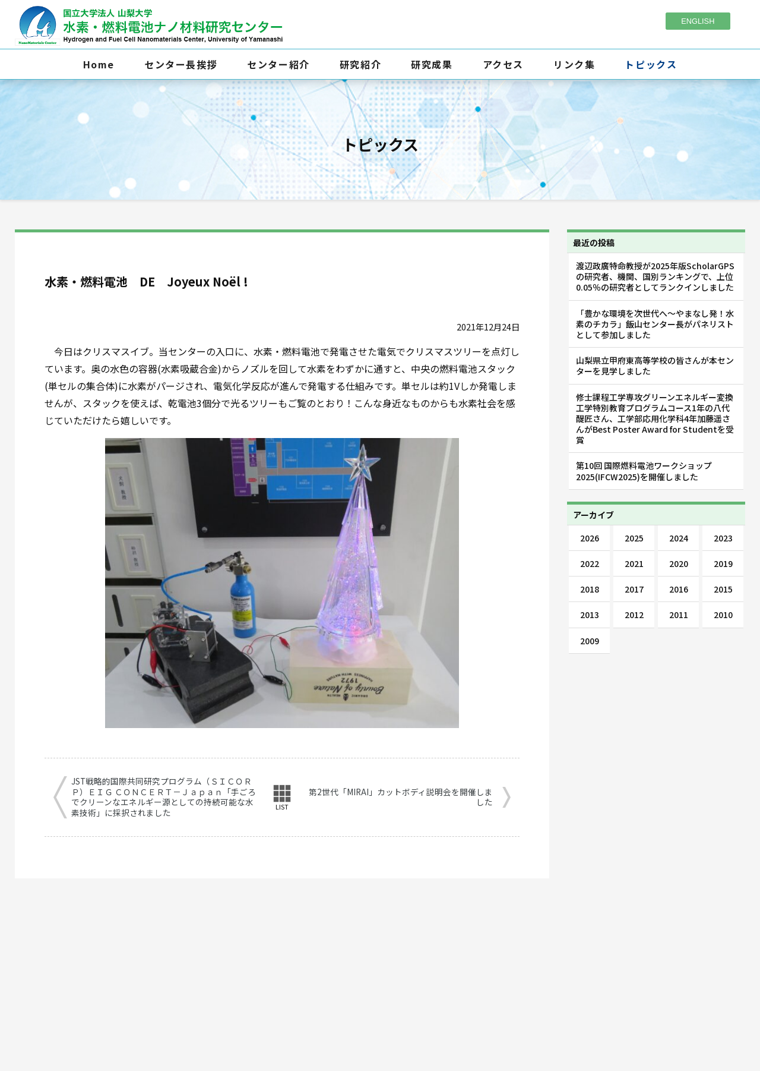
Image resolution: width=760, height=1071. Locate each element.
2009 (589, 641)
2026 (589, 538)
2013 (589, 614)
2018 (589, 589)
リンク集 (574, 64)
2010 (723, 614)
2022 (589, 563)
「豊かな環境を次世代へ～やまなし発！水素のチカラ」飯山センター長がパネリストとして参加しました (655, 324)
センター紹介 (278, 64)
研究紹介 (360, 64)
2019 (723, 563)
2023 (723, 538)
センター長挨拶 (180, 64)
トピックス (651, 64)
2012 (634, 614)
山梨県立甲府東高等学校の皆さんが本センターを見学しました (655, 365)
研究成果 (431, 64)
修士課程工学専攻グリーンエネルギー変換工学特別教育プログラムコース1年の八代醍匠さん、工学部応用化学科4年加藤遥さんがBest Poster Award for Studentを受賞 (655, 418)
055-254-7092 (385, 969)
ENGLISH (697, 21)
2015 (723, 589)
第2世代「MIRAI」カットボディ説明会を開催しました (401, 797)
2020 (678, 563)
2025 (634, 538)
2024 (678, 538)
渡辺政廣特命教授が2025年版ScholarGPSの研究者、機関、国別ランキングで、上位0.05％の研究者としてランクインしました (655, 276)
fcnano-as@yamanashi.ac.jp (400, 988)
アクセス (503, 64)
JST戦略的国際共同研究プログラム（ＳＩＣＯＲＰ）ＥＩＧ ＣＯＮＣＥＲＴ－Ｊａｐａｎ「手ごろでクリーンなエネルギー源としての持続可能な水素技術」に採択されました (163, 797)
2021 (634, 563)
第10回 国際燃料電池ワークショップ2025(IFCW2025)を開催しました (644, 470)
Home (99, 64)
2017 (634, 589)
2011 (678, 614)
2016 (678, 589)
